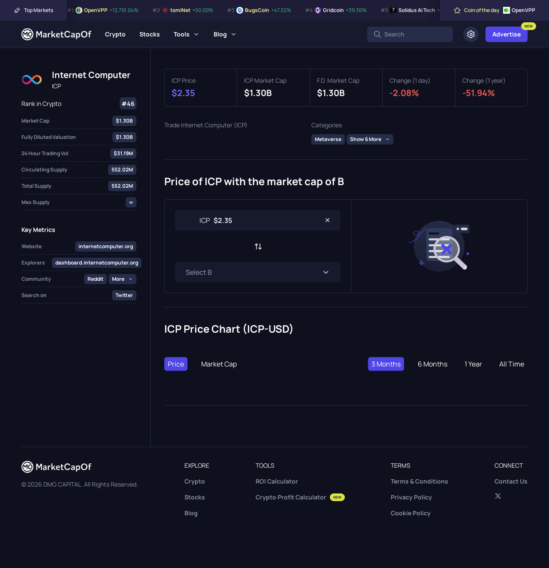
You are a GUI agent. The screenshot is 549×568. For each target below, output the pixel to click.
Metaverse (328, 139)
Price (176, 364)
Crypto (115, 34)
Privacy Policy (411, 497)
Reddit (95, 278)
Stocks (149, 34)
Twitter (124, 295)
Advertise (506, 34)
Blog (220, 34)
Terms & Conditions (419, 481)
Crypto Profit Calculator (300, 497)
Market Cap (219, 364)
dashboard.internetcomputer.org (96, 262)
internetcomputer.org (105, 246)
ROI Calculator (277, 481)
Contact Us (511, 481)
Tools (182, 34)
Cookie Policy (411, 513)
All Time (511, 364)
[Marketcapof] (56, 34)
